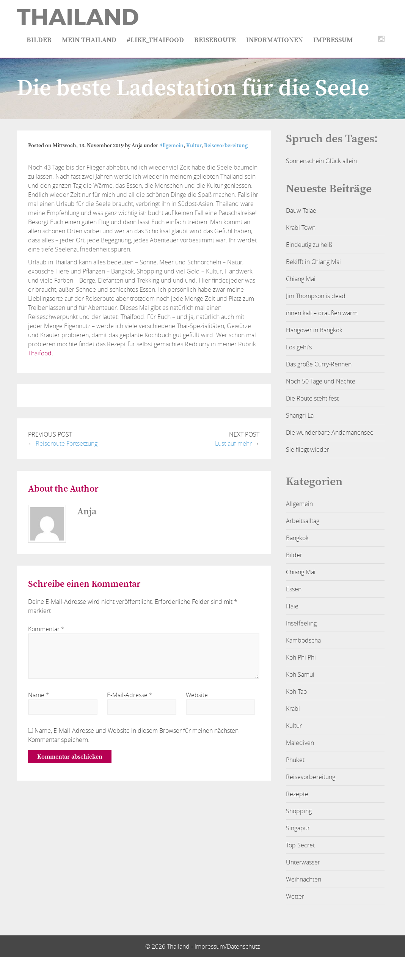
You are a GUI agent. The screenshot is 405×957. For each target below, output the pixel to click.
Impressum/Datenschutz (227, 946)
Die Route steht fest (312, 398)
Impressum (333, 40)
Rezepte (297, 794)
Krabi (293, 708)
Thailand (78, 17)
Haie (292, 606)
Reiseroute (215, 40)
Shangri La (300, 415)
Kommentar (46, 629)
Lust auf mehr (233, 443)
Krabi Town (301, 227)
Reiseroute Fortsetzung (66, 443)
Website (197, 695)
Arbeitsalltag (302, 521)
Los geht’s (299, 347)
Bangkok (297, 538)
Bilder (39, 40)
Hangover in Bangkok (314, 330)
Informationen (274, 40)
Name (38, 695)
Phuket (295, 760)
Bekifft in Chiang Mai (313, 262)
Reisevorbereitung (226, 145)
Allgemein (171, 145)
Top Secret (300, 845)
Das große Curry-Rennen (319, 364)
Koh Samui (300, 674)
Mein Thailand (89, 40)
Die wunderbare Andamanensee (330, 432)
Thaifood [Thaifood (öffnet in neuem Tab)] (40, 353)
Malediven (300, 743)
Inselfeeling (301, 623)
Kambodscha (303, 640)
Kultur (193, 145)
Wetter (295, 896)
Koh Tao (296, 691)
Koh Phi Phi (301, 657)
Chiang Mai (301, 279)
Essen (293, 589)
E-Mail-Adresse (129, 695)
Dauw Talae (301, 210)
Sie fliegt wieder (307, 449)
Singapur (298, 828)
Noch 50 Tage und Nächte (320, 381)
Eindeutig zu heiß (309, 244)
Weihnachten (303, 879)
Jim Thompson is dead (315, 296)
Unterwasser (303, 862)
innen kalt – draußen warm (322, 313)
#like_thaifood (155, 40)
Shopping (299, 811)
